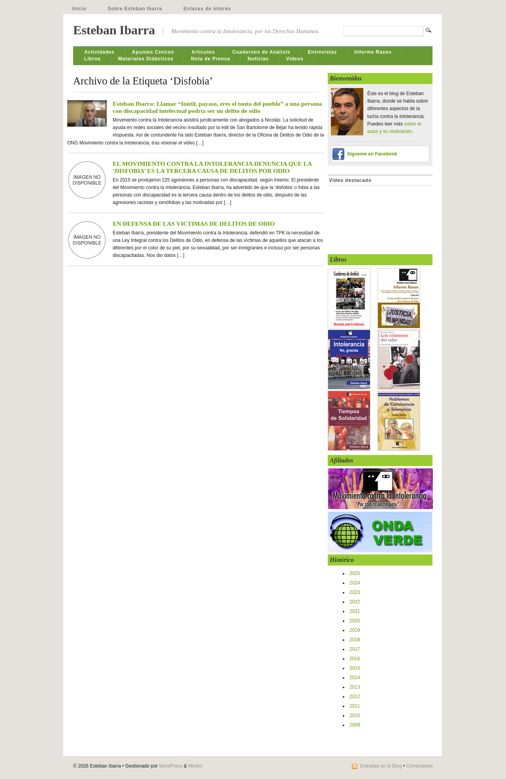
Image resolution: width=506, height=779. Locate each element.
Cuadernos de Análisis (261, 52)
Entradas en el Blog (381, 766)
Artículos (203, 52)
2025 (354, 573)
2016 (354, 658)
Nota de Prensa (210, 59)
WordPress (170, 766)
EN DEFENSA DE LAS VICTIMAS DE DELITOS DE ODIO (194, 223)
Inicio (79, 8)
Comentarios (419, 766)
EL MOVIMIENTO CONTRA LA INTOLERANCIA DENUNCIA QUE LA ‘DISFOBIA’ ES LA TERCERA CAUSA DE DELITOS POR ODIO (212, 167)
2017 (354, 649)
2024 (354, 583)
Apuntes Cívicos (153, 52)
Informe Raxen (372, 52)
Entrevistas (322, 52)
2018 (354, 639)
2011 (354, 706)
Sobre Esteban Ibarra (135, 8)
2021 (354, 611)
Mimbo (195, 766)
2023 (354, 592)
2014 (354, 677)
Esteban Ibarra (114, 30)
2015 (354, 668)
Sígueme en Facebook (372, 154)
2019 (354, 630)
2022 (354, 602)
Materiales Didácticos (146, 59)
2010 (354, 715)
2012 (354, 696)
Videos (295, 59)
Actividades (99, 52)
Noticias (257, 59)
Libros (92, 59)
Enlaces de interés (207, 8)
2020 (354, 621)
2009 (354, 725)
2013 (354, 687)
